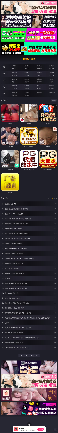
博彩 (4, 67)
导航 (4, 93)
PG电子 (14, 66)
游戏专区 (51, 66)
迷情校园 (14, 88)
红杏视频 (14, 95)
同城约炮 (14, 92)
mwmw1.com (29, 59)
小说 (4, 87)
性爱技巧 (51, 88)
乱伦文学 (27, 85)
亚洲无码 (14, 72)
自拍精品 (39, 72)
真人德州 (27, 66)
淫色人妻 (39, 85)
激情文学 (14, 85)
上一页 (26, 355)
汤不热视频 (52, 92)
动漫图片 (51, 79)
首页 (20, 355)
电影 (4, 74)
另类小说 (27, 88)
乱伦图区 (39, 82)
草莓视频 (39, 92)
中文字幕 (27, 75)
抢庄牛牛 (51, 68)
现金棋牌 (39, 68)
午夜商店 (27, 92)
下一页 (32, 355)
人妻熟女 (39, 75)
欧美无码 (27, 72)
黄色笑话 (39, 88)
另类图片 (51, 82)
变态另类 (51, 75)
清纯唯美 (27, 82)
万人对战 (39, 66)
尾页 (37, 355)
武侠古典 (51, 85)
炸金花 (27, 68)
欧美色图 (39, 79)
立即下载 (40, 429)
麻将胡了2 (14, 68)
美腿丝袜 (14, 82)
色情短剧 (27, 95)
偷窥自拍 (14, 79)
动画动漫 (51, 72)
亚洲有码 (14, 75)
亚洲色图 (27, 79)
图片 (4, 80)
